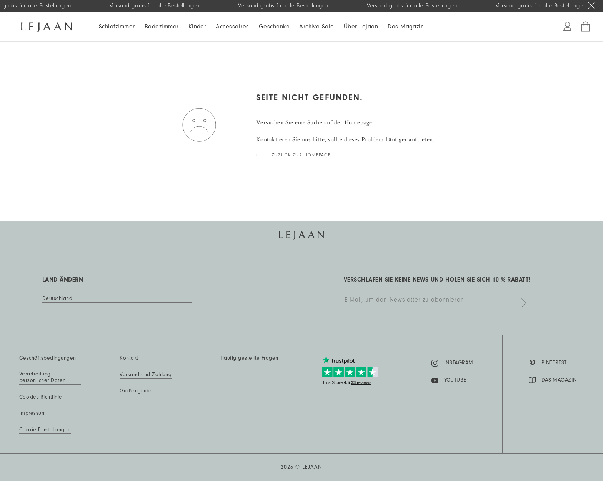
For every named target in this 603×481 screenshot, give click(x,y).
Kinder (197, 26)
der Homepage (353, 122)
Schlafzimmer (117, 26)
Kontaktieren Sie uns (283, 139)
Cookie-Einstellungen (45, 430)
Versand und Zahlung (146, 375)
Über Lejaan (361, 26)
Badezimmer (162, 26)
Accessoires (232, 26)
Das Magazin (406, 26)
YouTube (448, 380)
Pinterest (548, 363)
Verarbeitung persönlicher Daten (42, 377)
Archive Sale (316, 26)
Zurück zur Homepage (301, 155)
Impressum (32, 413)
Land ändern (62, 279)
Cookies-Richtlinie (40, 397)
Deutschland (57, 298)
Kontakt (129, 358)
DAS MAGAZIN (553, 380)
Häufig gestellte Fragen (249, 358)
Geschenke (274, 26)
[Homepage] (46, 25)
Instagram (452, 363)
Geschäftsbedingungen (47, 358)
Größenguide (136, 391)
